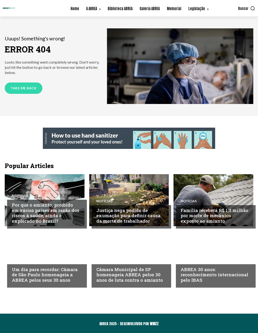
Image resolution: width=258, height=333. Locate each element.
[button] (246, 8)
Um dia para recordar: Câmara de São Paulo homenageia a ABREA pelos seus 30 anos (45, 274)
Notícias (20, 195)
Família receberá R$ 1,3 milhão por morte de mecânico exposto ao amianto (214, 215)
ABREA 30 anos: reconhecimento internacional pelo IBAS (214, 274)
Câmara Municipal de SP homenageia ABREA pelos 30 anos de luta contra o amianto (129, 274)
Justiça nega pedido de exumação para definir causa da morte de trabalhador (128, 215)
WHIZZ (154, 323)
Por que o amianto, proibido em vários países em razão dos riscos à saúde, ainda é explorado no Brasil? (45, 213)
